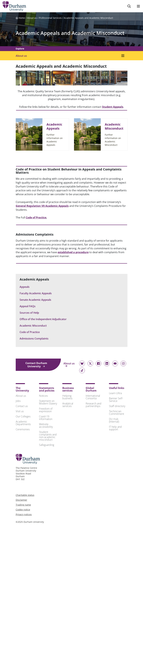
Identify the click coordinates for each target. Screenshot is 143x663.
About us (32, 17)
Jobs (18, 401)
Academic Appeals (54, 126)
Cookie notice (23, 509)
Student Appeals (112, 107)
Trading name (23, 504)
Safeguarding (46, 445)
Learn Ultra (115, 393)
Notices (43, 396)
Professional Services (50, 17)
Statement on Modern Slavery (48, 402)
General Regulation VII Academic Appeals (42, 206)
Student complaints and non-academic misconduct (48, 435)
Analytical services (67, 405)
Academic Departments (23, 423)
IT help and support (115, 428)
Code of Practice (36, 217)
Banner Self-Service (116, 400)
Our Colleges (23, 416)
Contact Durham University (36, 364)
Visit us (20, 411)
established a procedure (73, 252)
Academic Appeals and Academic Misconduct (88, 17)
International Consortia (93, 397)
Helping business (67, 397)
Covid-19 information (45, 418)
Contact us (22, 406)
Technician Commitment (116, 412)
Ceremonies (23, 429)
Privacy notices (24, 514)
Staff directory (117, 406)
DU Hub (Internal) (114, 420)
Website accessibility (46, 425)
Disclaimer (21, 499)
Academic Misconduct (114, 126)
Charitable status (25, 495)
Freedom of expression (45, 410)
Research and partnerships (93, 405)
